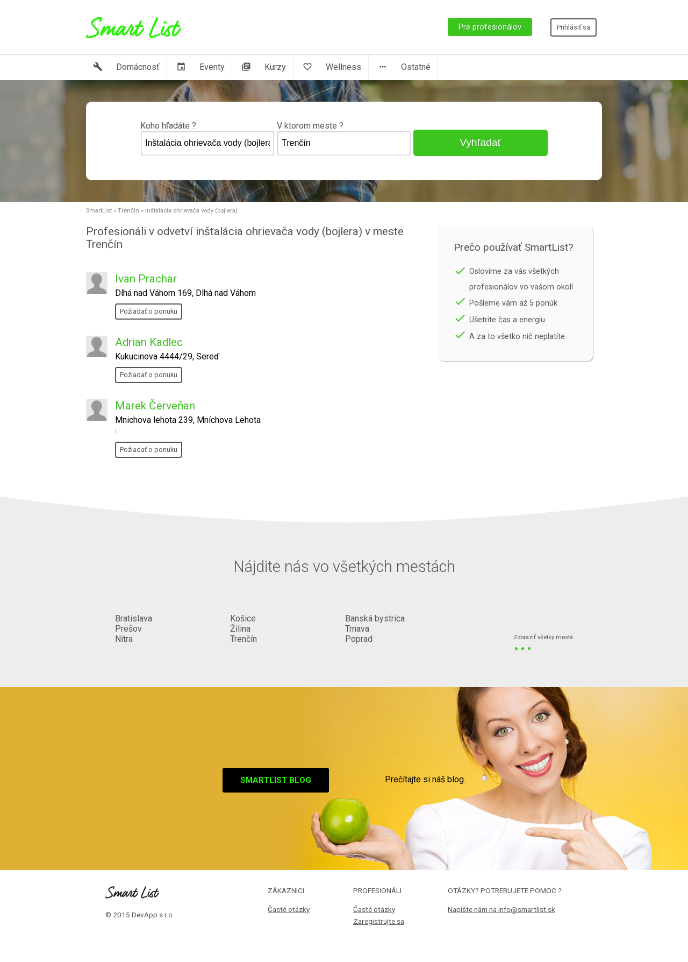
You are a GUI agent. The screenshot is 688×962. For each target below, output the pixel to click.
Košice (243, 618)
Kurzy (263, 67)
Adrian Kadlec (149, 342)
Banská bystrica (375, 618)
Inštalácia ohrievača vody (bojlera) (191, 210)
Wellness (332, 67)
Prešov (128, 629)
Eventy (200, 67)
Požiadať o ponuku (148, 311)
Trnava (357, 629)
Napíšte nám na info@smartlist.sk (501, 909)
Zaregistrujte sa (378, 921)
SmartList (99, 210)
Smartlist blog (275, 780)
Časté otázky (289, 909)
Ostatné (404, 67)
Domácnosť (126, 67)
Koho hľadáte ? (207, 138)
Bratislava (133, 618)
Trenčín (128, 210)
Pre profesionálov (489, 27)
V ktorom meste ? (344, 138)
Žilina (240, 629)
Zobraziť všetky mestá (543, 638)
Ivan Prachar (146, 278)
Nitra (124, 639)
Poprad (358, 639)
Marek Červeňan (155, 405)
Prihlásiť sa (573, 27)
